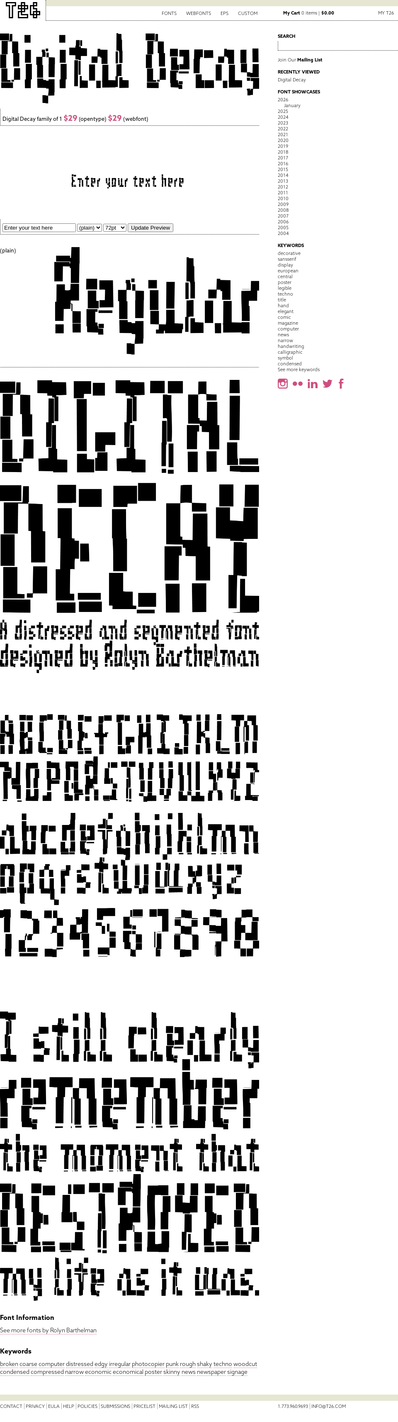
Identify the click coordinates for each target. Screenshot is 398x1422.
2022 (283, 129)
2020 (283, 140)
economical (128, 1371)
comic (284, 317)
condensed (14, 1371)
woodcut (245, 1364)
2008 (283, 210)
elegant (286, 311)
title (282, 300)
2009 (283, 204)
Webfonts (198, 13)
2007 (283, 216)
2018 (283, 152)
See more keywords (299, 369)
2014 (283, 175)
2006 (283, 222)
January (292, 105)
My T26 (386, 13)
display (285, 265)
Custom (247, 13)
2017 (283, 158)
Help (68, 1406)
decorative (289, 253)
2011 (283, 193)
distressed (79, 1364)
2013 (283, 181)
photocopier (148, 1364)
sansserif (287, 259)
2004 (283, 233)
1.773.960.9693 (293, 1406)
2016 (283, 163)
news (189, 1371)
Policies (87, 1406)
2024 (283, 117)
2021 (283, 134)
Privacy (35, 1406)
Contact (11, 1406)
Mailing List (173, 1406)
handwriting (291, 346)
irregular (120, 1364)
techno (223, 1364)
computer (52, 1364)
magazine (288, 323)
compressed (47, 1371)
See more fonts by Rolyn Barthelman (48, 1330)
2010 (283, 198)
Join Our (300, 60)
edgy (101, 1364)
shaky (204, 1364)
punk (172, 1364)
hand (283, 305)
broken (9, 1364)
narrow (74, 1371)
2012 (283, 187)
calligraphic (290, 352)
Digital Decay (292, 80)
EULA (54, 1406)
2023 (283, 123)
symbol (285, 358)
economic (98, 1371)
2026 (283, 100)
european (288, 271)
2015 (283, 169)
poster (153, 1371)
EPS (224, 13)
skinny (171, 1371)
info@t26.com (328, 1406)
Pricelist (144, 1406)
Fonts (169, 13)
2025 (283, 111)
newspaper (211, 1371)
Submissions (115, 1406)
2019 (283, 146)
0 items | (308, 13)
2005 (283, 227)
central (285, 276)
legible (284, 288)
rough (188, 1364)
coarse (28, 1364)
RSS (195, 1406)
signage (237, 1371)
